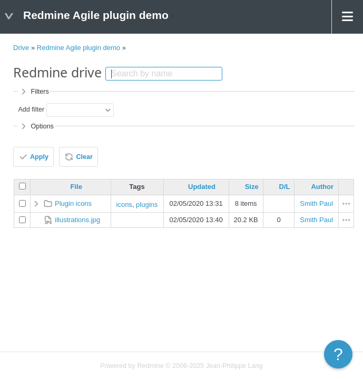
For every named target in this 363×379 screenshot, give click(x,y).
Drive (21, 48)
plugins (147, 204)
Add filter (31, 109)
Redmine (150, 366)
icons (124, 204)
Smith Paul (316, 203)
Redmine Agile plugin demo (78, 48)
